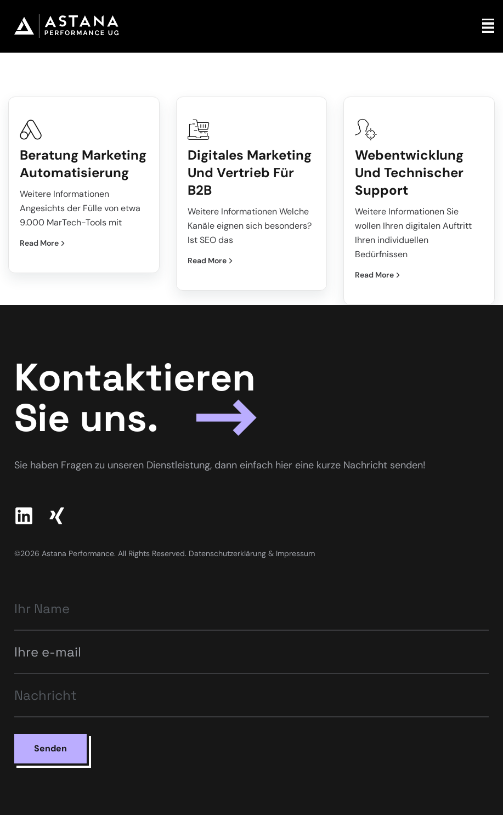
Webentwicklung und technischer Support (409, 172)
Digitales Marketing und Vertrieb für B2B (250, 172)
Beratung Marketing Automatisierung (83, 163)
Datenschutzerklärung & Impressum (252, 553)
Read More (43, 243)
